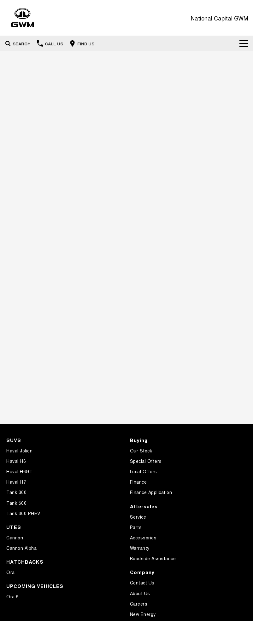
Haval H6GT (19, 471)
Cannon (14, 537)
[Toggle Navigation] (243, 43)
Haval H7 (16, 482)
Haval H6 (16, 461)
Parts (136, 527)
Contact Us (142, 582)
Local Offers (143, 471)
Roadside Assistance (153, 558)
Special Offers (146, 461)
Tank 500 (16, 503)
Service (138, 517)
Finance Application (151, 492)
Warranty (140, 548)
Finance (138, 482)
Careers (139, 604)
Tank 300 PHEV (23, 513)
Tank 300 (16, 492)
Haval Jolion (19, 450)
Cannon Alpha (21, 548)
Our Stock (141, 450)
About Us (140, 593)
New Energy (143, 614)
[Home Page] (22, 18)
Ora (10, 572)
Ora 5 (12, 596)
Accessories (143, 537)
